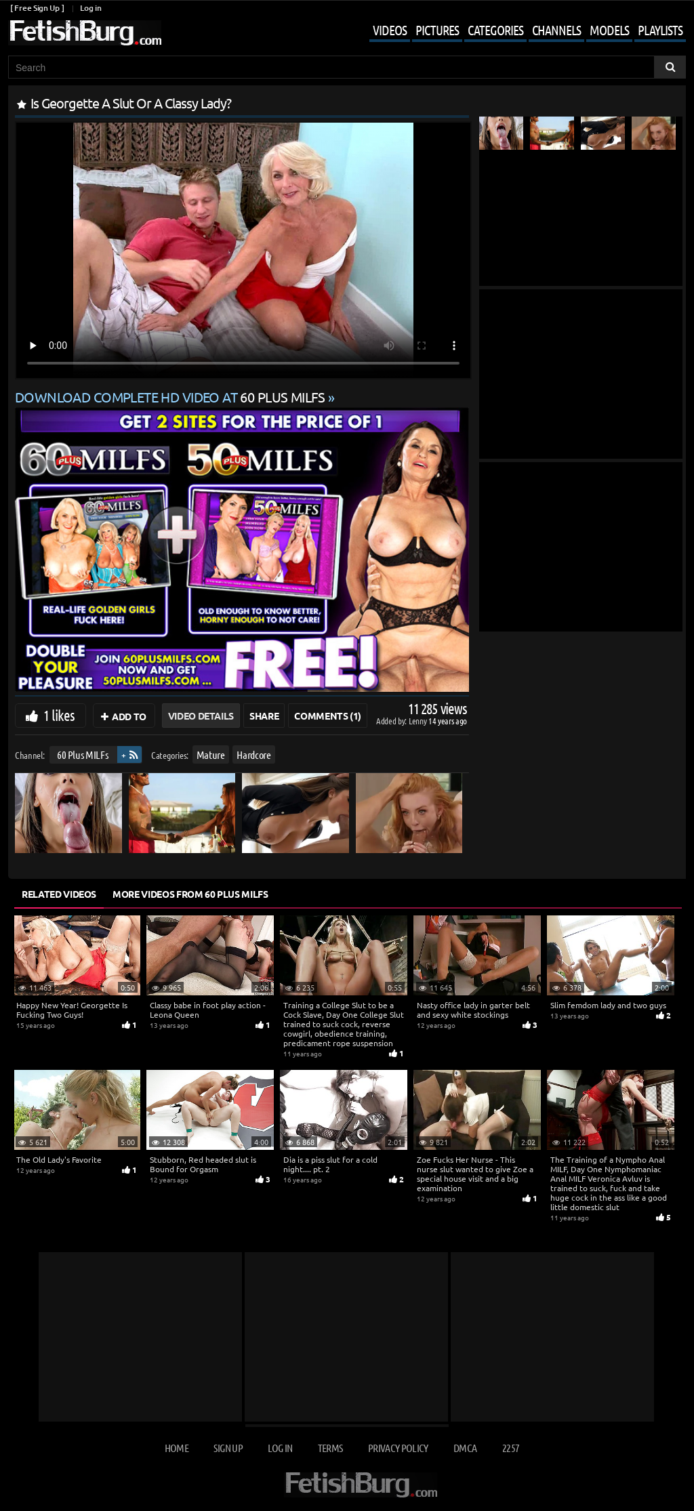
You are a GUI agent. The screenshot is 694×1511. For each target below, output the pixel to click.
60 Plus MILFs (82, 754)
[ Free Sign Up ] (37, 8)
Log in (90, 8)
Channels (556, 30)
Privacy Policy (398, 1447)
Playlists (660, 30)
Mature (211, 754)
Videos (390, 30)
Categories (495, 30)
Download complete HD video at (171, 396)
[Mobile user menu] (517, 31)
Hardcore (253, 754)
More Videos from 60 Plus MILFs (190, 894)
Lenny (418, 720)
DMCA (464, 1447)
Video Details (201, 715)
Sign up (227, 1447)
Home (176, 1447)
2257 (510, 1447)
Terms (330, 1447)
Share (264, 715)
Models (609, 30)
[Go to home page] (84, 32)
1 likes (59, 715)
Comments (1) (327, 715)
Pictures (437, 30)
